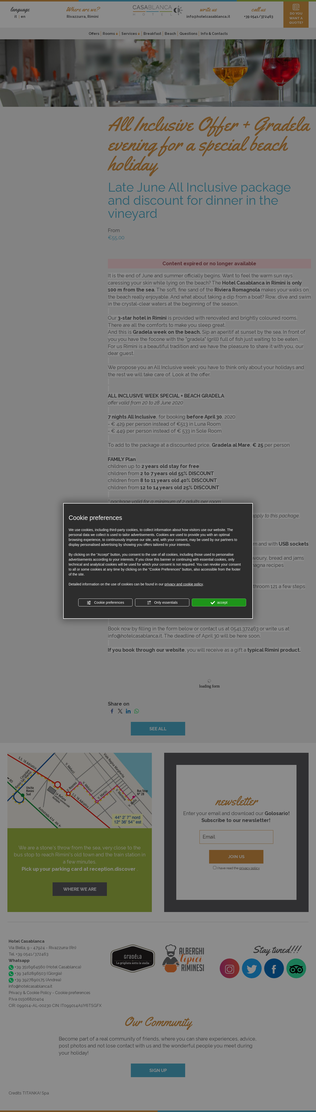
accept (219, 602)
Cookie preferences (105, 602)
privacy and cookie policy (183, 584)
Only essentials (162, 602)
